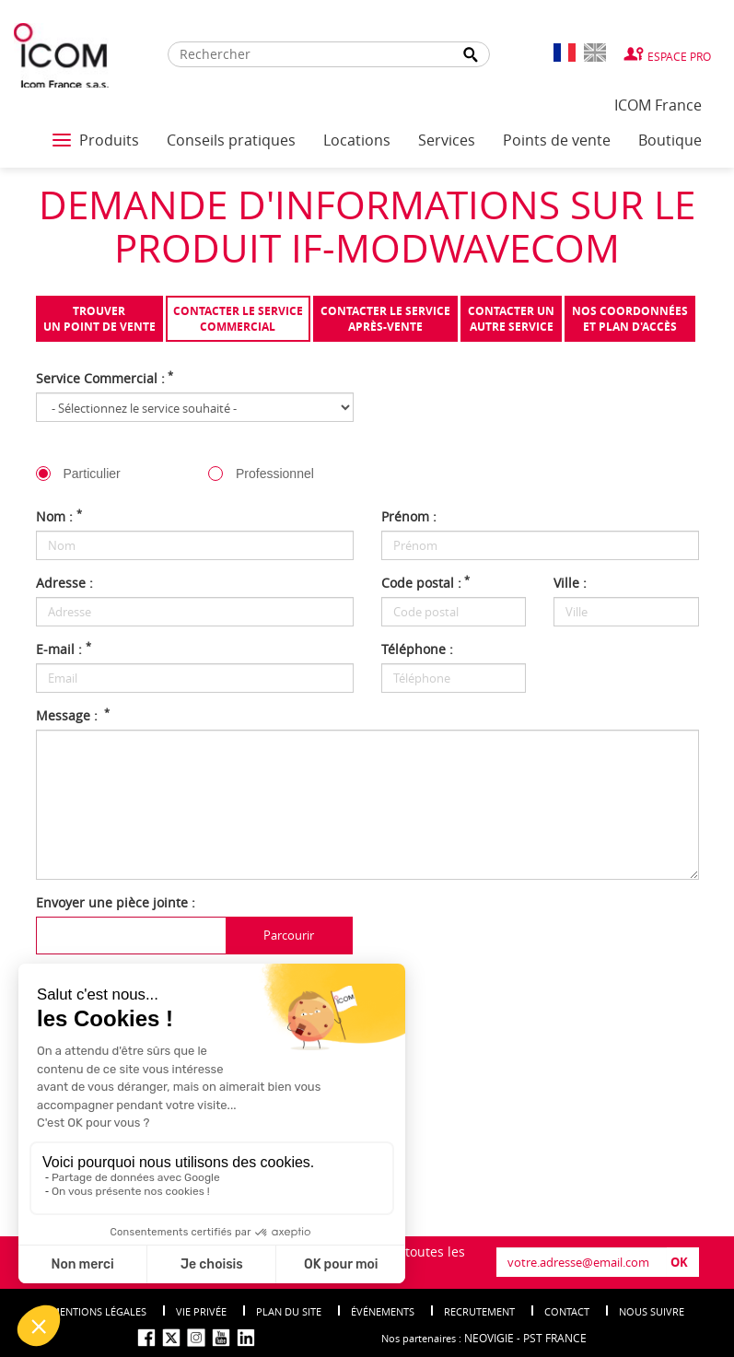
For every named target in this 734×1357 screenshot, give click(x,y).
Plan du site (288, 1311)
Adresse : (64, 582)
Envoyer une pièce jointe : (115, 902)
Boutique (670, 140)
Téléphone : (417, 649)
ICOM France (658, 105)
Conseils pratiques (231, 140)
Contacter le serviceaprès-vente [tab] (385, 318)
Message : (73, 715)
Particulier (92, 473)
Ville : (570, 582)
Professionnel (275, 473)
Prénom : (409, 516)
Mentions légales (98, 1311)
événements (382, 1311)
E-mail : (63, 649)
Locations (356, 140)
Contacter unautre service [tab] (511, 318)
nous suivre (651, 1311)
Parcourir (288, 935)
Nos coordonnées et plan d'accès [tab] (630, 318)
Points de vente (557, 140)
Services (446, 140)
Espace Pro (679, 56)
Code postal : (425, 582)
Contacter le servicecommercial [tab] (238, 318)
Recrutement (479, 1311)
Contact (566, 1311)
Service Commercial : (104, 378)
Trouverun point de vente (99, 318)
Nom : (59, 516)
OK (679, 1262)
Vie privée (201, 1311)
